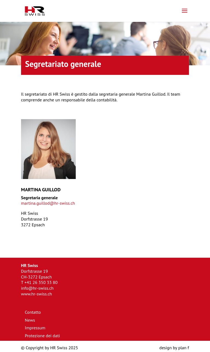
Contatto (33, 312)
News (30, 320)
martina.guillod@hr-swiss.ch (48, 203)
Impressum (35, 327)
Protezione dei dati (42, 335)
